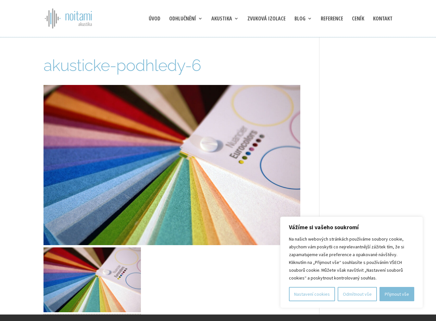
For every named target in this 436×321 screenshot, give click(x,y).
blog (299, 19)
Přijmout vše (397, 294)
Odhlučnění (182, 19)
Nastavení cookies (312, 294)
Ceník (358, 19)
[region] (351, 262)
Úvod (154, 19)
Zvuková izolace (266, 19)
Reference (332, 19)
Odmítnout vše (357, 294)
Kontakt (382, 19)
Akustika (221, 19)
